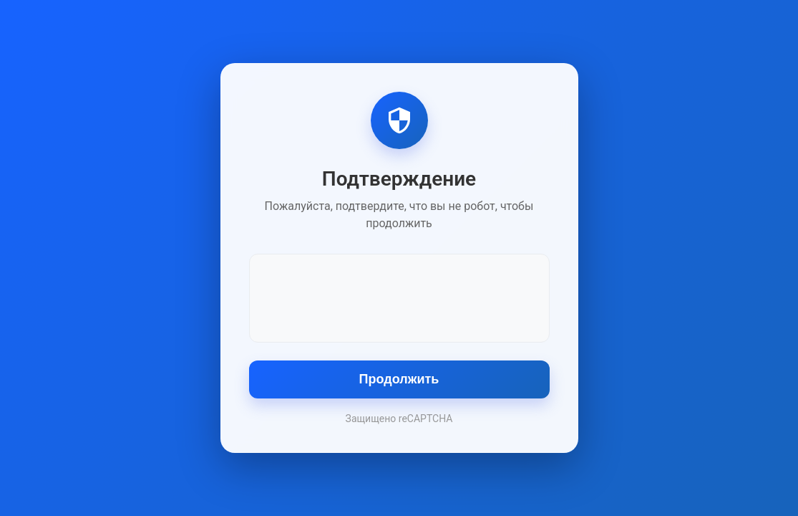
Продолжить (399, 379)
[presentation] (399, 297)
